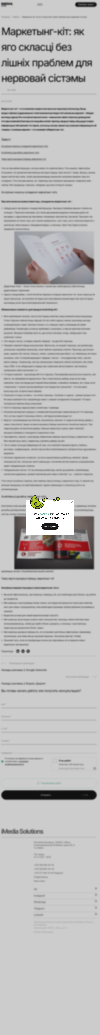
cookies (44, 514)
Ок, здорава (50, 526)
